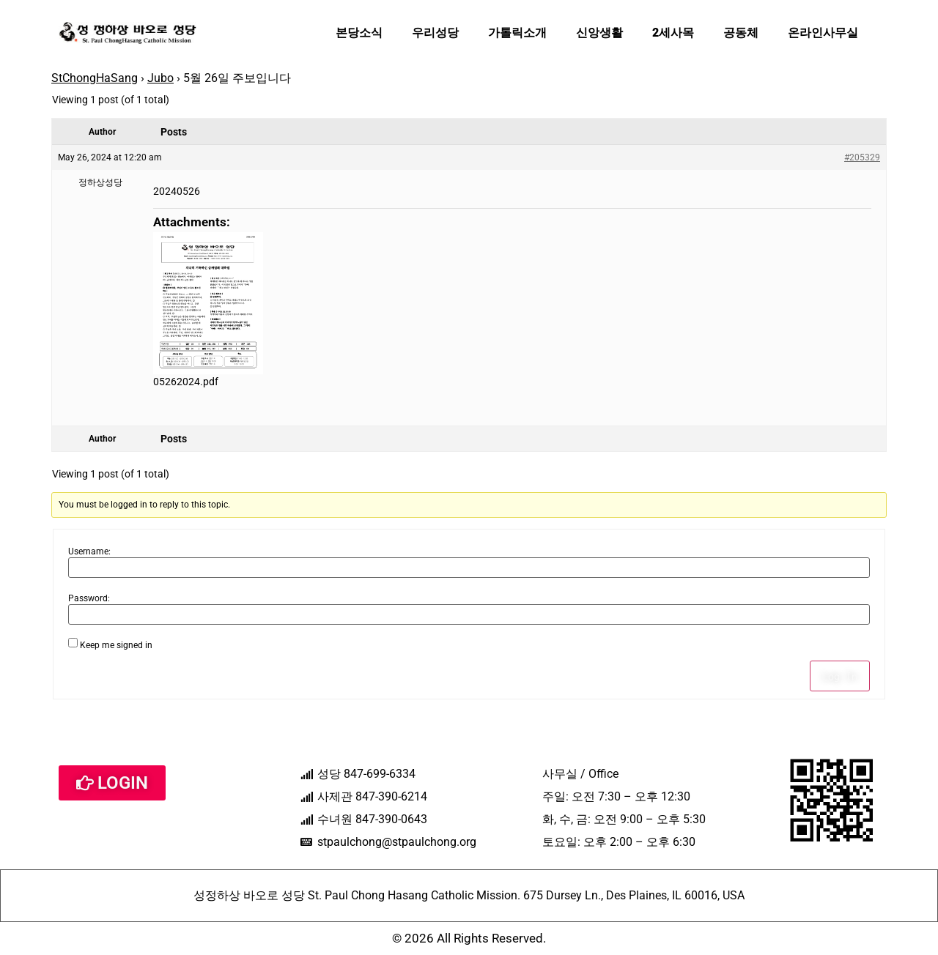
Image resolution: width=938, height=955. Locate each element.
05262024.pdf (185, 381)
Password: (89, 598)
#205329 (862, 157)
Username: (89, 551)
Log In (839, 676)
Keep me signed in (116, 645)
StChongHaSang (94, 78)
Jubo (160, 78)
